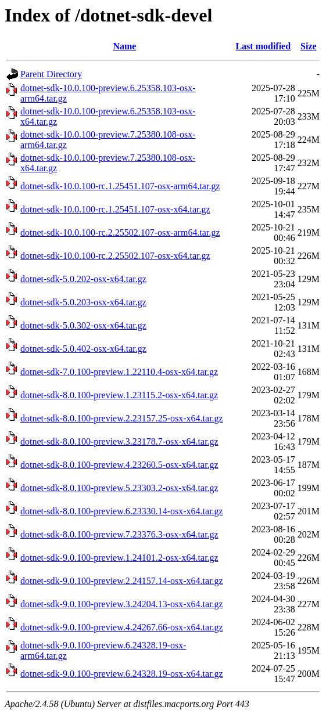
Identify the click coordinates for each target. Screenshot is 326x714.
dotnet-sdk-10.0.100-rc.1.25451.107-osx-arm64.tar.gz (120, 186)
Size (308, 46)
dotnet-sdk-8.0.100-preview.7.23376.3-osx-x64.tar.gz (119, 534)
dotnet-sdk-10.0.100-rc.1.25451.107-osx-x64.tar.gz (115, 209)
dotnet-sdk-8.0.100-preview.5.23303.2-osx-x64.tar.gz (119, 488)
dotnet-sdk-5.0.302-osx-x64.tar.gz (83, 325)
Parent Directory (51, 74)
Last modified (263, 46)
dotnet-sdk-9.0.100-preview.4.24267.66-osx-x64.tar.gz (121, 627)
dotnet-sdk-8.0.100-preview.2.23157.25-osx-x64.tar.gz (121, 418)
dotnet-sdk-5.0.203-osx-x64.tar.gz (83, 302)
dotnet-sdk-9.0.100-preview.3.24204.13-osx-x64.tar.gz (121, 604)
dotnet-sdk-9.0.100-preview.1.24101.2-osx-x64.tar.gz (119, 557)
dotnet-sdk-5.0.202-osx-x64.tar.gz (83, 279)
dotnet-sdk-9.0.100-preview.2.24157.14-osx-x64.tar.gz (121, 581)
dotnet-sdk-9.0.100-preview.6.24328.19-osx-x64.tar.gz (121, 674)
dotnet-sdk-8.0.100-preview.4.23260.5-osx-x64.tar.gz (119, 465)
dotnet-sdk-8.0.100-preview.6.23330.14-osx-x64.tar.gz (121, 511)
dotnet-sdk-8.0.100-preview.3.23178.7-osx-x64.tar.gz (119, 441)
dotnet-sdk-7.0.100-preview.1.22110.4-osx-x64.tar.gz (119, 372)
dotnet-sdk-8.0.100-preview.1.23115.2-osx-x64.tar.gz (119, 395)
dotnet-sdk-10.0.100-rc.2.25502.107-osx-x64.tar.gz (115, 256)
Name (124, 46)
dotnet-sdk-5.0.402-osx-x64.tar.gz (83, 349)
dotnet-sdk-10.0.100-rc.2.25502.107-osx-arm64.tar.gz (120, 232)
